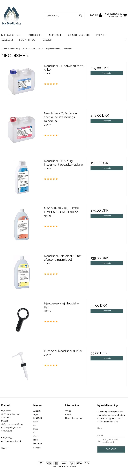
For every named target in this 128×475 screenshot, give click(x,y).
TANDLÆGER (7, 40)
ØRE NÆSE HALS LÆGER (79, 35)
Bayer (35, 422)
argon (35, 415)
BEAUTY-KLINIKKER (27, 40)
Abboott (36, 411)
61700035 (6, 438)
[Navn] (111, 428)
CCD (35, 432)
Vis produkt (106, 73)
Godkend (111, 449)
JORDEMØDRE (55, 35)
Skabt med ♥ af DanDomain (64, 466)
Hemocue (37, 443)
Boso (35, 429)
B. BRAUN (37, 418)
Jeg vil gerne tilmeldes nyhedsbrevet (113, 441)
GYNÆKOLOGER (35, 35)
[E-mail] (111, 435)
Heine (35, 440)
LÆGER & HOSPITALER (11, 35)
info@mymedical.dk (12, 441)
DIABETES (47, 40)
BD (34, 425)
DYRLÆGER (101, 35)
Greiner (36, 436)
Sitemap (4, 448)
